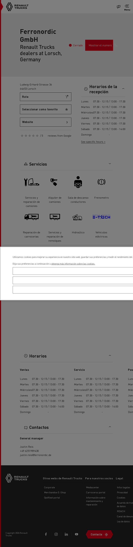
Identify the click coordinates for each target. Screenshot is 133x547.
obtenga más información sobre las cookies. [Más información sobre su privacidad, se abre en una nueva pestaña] (73, 263)
